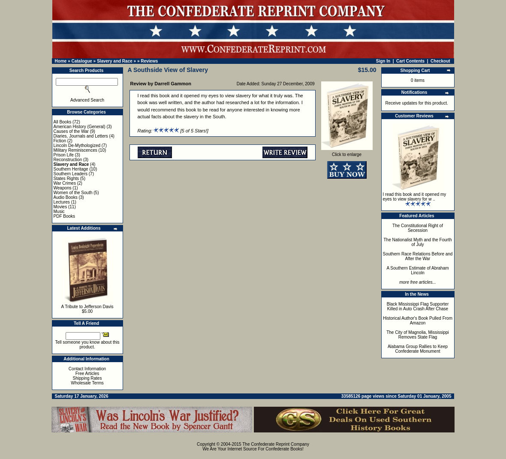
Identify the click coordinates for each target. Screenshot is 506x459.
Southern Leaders (71, 173)
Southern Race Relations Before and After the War (418, 256)
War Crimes (65, 183)
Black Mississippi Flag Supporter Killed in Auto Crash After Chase (418, 306)
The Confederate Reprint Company (275, 444)
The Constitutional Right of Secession (417, 228)
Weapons (63, 188)
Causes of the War (71, 131)
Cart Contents (410, 61)
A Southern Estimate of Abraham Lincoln (417, 270)
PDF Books (64, 216)
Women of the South (73, 192)
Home (61, 61)
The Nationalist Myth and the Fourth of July (418, 242)
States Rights (66, 178)
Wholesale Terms (87, 383)
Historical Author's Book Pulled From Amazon (417, 320)
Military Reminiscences (75, 150)
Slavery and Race (115, 61)
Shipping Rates (87, 378)
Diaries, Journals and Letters (81, 136)
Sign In (383, 61)
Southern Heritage (71, 169)
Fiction (60, 140)
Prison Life (64, 155)
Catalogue (81, 61)
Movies (60, 206)
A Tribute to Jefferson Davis (87, 306)
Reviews (149, 61)
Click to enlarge (347, 152)
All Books (63, 122)
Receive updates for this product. (417, 103)
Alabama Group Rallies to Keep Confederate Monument (418, 349)
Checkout (440, 61)
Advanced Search (87, 100)
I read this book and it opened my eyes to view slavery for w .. (414, 196)
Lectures (62, 202)
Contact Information (87, 368)
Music (59, 211)
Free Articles (87, 373)
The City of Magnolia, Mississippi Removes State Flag (417, 334)
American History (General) (79, 126)
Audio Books (66, 197)
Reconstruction (68, 159)
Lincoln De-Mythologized (77, 145)
